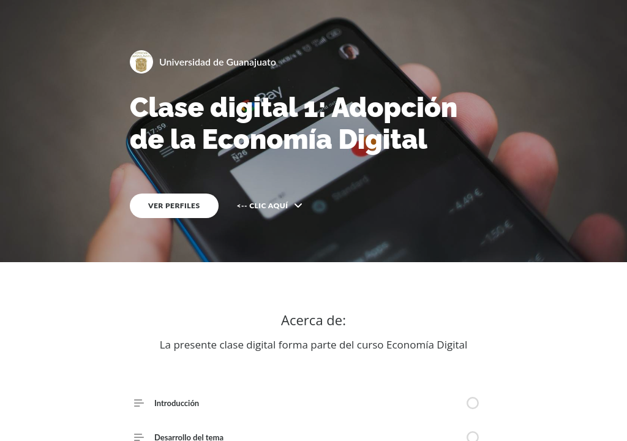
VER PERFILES (174, 205)
